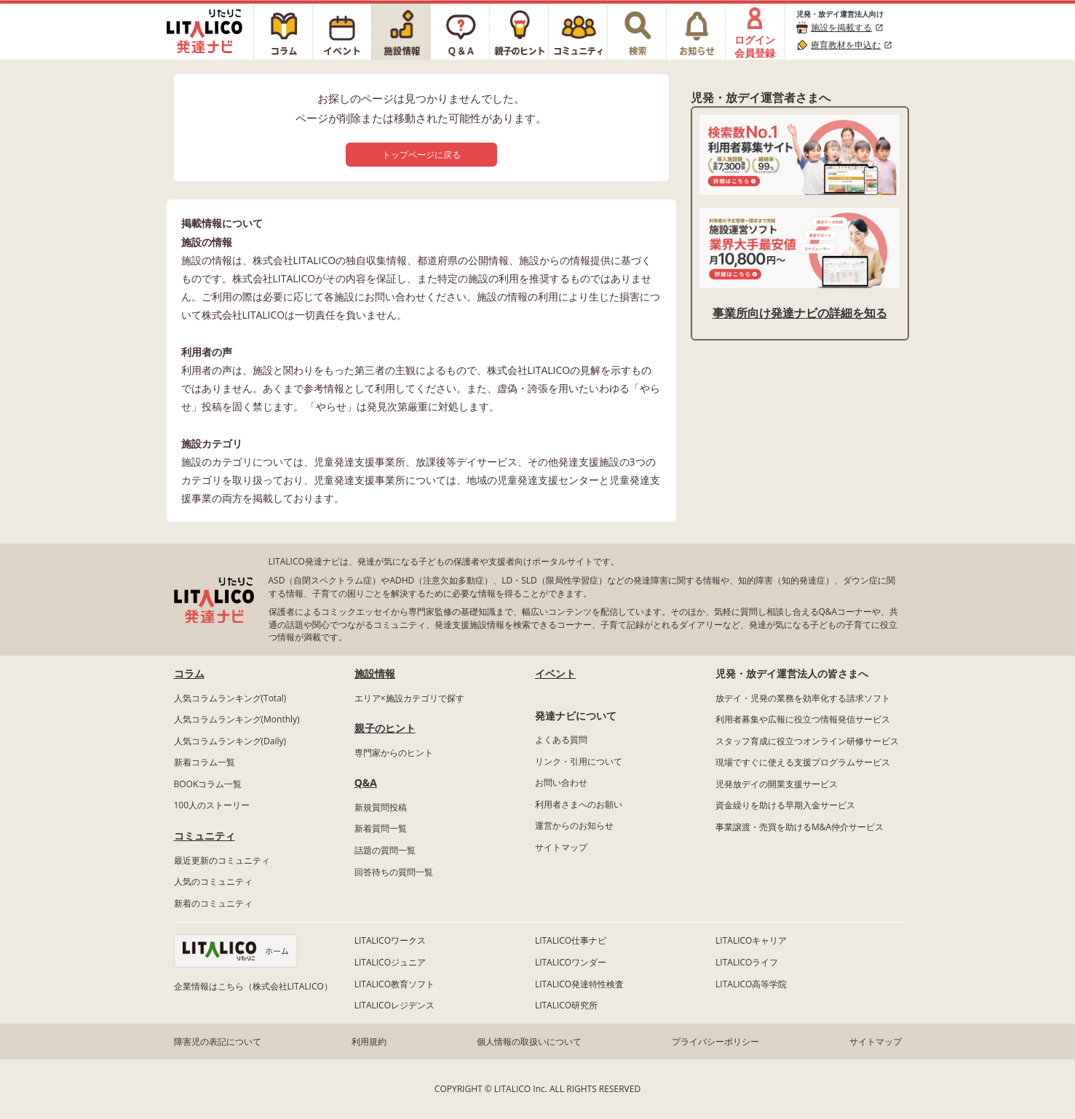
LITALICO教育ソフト (394, 984)
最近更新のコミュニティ (222, 860)
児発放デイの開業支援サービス (776, 784)
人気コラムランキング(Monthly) (237, 719)
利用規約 (369, 1041)
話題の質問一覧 (385, 850)
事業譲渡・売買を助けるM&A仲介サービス (799, 827)
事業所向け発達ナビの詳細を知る (800, 313)
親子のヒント (385, 728)
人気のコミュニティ (213, 881)
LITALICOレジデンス (394, 1005)
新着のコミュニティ (213, 903)
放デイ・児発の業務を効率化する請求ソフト (802, 698)
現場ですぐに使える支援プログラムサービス (802, 762)
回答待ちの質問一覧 (393, 872)
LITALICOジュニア (390, 962)
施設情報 (374, 673)
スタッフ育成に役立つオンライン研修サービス (807, 741)
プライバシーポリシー (715, 1041)
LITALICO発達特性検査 (579, 984)
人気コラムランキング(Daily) (230, 741)
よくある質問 (561, 739)
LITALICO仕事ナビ (570, 940)
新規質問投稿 (380, 807)
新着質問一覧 (380, 828)
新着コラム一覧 (204, 762)
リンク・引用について (578, 761)
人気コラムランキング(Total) (230, 698)
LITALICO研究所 (566, 1005)
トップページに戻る (421, 154)
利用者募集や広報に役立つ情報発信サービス (802, 719)
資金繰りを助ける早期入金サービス (785, 805)
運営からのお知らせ (574, 825)
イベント (555, 673)
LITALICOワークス (390, 940)
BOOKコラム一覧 (208, 784)
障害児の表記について (217, 1041)
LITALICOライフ (746, 962)
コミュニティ (204, 836)
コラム (189, 673)
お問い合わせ (561, 782)
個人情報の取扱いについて (529, 1041)
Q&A (365, 782)
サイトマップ (561, 847)
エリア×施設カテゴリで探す (409, 698)
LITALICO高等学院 (751, 984)
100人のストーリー (212, 805)
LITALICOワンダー (570, 962)
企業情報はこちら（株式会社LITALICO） (253, 986)
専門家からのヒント (393, 752)
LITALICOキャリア (751, 940)
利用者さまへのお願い (578, 804)
